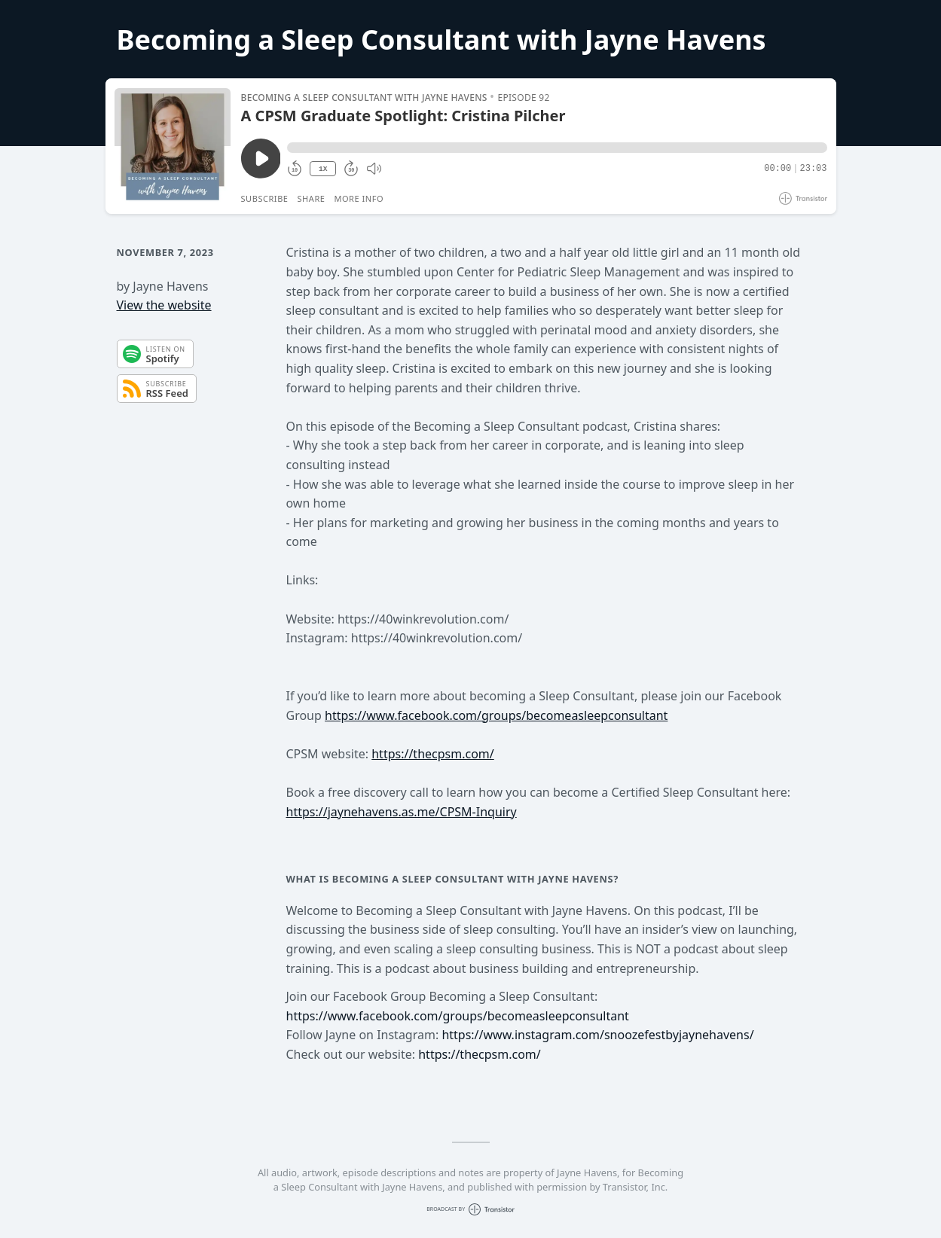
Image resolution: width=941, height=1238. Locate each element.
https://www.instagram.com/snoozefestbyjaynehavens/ (597, 1034)
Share (311, 198)
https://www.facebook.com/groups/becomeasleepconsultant (496, 715)
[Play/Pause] (173, 146)
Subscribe (265, 198)
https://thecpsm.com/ (432, 754)
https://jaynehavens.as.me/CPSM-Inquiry (401, 811)
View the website (164, 305)
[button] (556, 147)
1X (323, 169)
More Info (358, 198)
